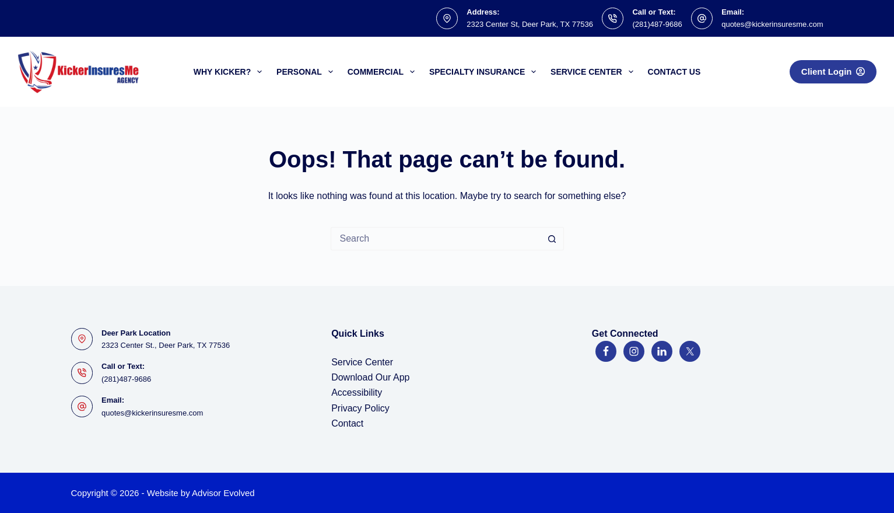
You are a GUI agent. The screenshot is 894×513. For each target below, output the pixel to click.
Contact (347, 423)
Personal (307, 72)
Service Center (594, 72)
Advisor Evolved (223, 493)
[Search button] (552, 238)
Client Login (833, 71)
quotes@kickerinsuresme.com (772, 24)
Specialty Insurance (485, 72)
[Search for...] (436, 238)
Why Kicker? (230, 72)
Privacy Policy (360, 408)
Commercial (383, 72)
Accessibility (356, 392)
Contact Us (674, 71)
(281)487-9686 (657, 24)
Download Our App (370, 377)
